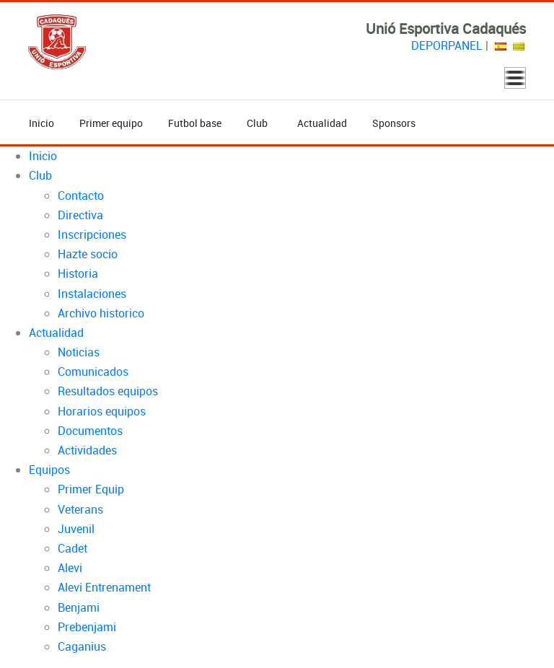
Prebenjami (87, 627)
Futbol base (194, 123)
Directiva (80, 215)
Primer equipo (111, 123)
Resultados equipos (108, 391)
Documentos (90, 431)
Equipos (49, 470)
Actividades (87, 450)
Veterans (80, 509)
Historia (78, 273)
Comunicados (93, 371)
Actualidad (322, 123)
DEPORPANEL (447, 45)
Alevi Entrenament (104, 587)
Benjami (79, 607)
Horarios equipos (102, 411)
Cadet (72, 548)
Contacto (81, 195)
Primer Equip (91, 489)
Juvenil (76, 529)
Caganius (82, 646)
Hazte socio (88, 254)
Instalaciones (92, 294)
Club (259, 123)
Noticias (79, 352)
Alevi (70, 568)
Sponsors (394, 123)
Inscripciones (92, 234)
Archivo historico (101, 313)
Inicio (41, 123)
